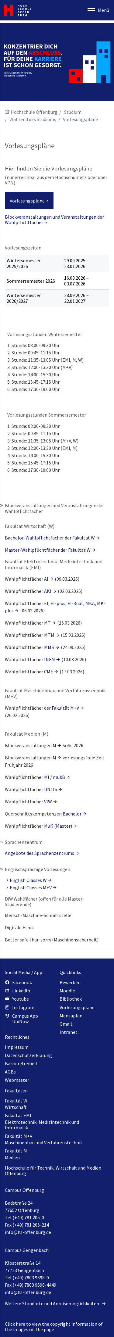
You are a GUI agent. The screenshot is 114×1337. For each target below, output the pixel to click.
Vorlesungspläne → (29, 201)
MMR (49, 647)
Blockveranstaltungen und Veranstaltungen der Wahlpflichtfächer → (54, 219)
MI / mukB (54, 777)
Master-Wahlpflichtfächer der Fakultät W (48, 550)
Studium (72, 112)
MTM (49, 635)
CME (48, 671)
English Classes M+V (31, 887)
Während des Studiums (32, 119)
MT (47, 623)
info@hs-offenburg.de (28, 1232)
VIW (48, 801)
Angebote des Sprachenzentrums (39, 853)
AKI (47, 591)
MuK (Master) (58, 826)
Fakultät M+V (65, 708)
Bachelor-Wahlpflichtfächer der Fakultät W (50, 538)
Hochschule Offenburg (34, 112)
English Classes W (28, 880)
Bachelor (72, 814)
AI (46, 579)
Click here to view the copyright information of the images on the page (54, 1326)
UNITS (50, 789)
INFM (49, 659)
